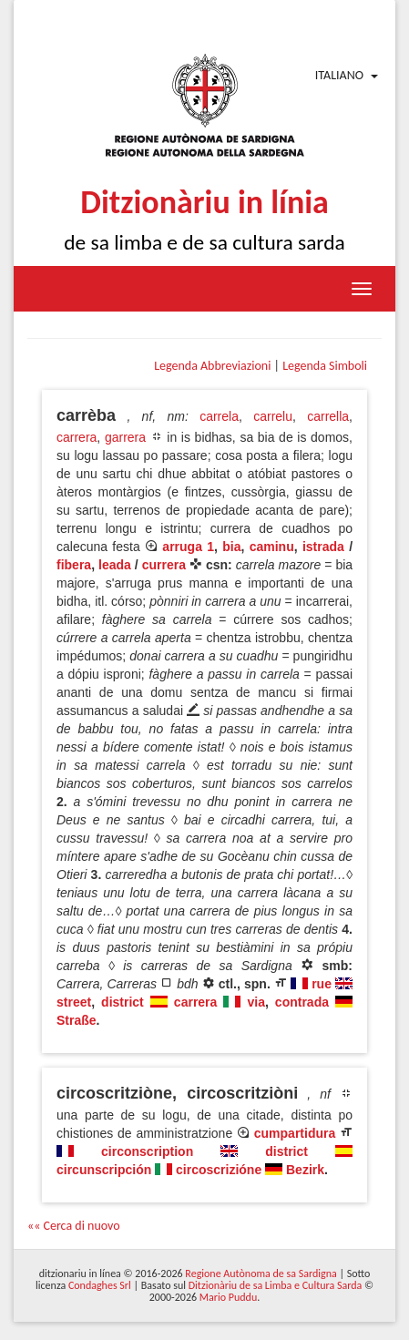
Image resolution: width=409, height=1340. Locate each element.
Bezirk (305, 1169)
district (122, 1002)
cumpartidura (294, 1133)
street (73, 1002)
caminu (272, 546)
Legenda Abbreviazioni (212, 365)
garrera (125, 437)
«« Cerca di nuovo (73, 1225)
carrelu (272, 416)
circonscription (147, 1151)
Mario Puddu (228, 1297)
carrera (76, 437)
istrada (323, 546)
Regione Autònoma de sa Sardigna (260, 1273)
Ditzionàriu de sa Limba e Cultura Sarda (275, 1285)
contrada (302, 1002)
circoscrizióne (218, 1169)
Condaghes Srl (99, 1285)
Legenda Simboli (324, 365)
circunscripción (103, 1169)
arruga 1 (188, 546)
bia (231, 546)
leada (114, 564)
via (255, 1002)
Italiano (339, 75)
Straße (76, 1020)
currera (164, 564)
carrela (219, 416)
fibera (73, 564)
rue (322, 984)
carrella (328, 416)
